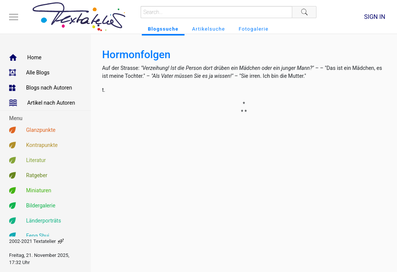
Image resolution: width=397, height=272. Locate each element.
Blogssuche (163, 29)
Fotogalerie (253, 29)
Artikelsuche (208, 29)
